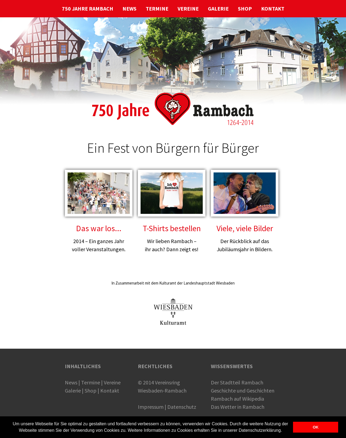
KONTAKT (272, 8)
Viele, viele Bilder (245, 228)
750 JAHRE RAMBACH (87, 8)
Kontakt (109, 390)
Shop (91, 390)
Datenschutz (181, 406)
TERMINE (157, 8)
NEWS (129, 8)
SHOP (245, 8)
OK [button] (316, 427)
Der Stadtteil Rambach (237, 382)
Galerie (73, 390)
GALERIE (218, 8)
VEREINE (188, 8)
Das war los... (98, 228)
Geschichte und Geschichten (242, 390)
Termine (90, 382)
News (71, 382)
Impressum (151, 406)
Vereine (112, 382)
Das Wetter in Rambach (237, 406)
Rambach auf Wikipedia (237, 398)
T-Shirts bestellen (172, 228)
